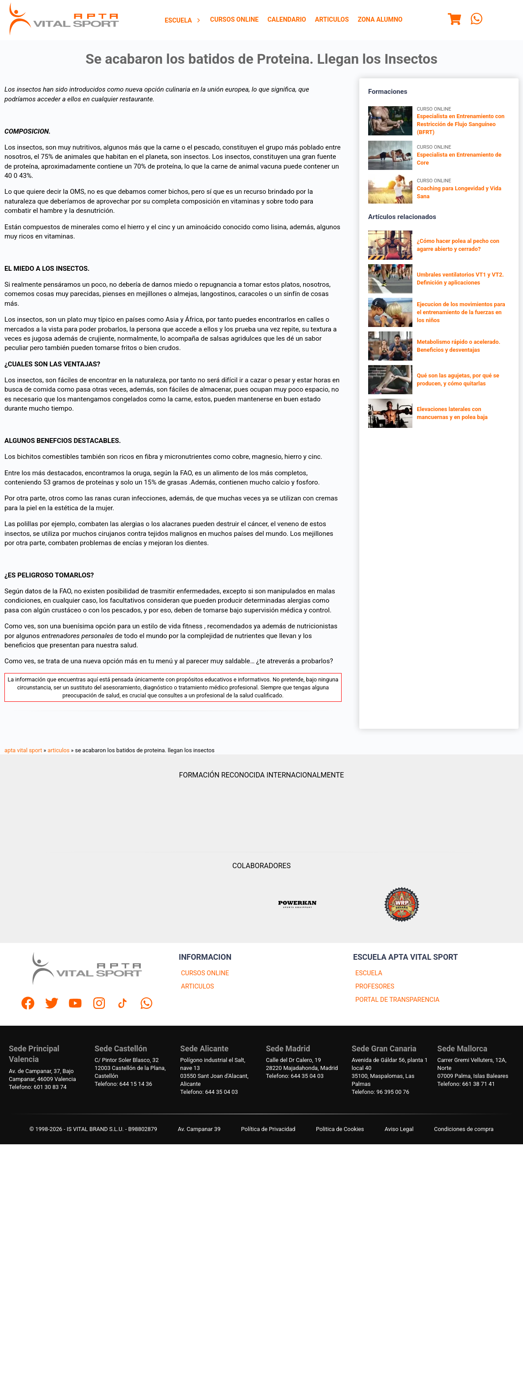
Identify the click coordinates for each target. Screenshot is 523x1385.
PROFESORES (374, 986)
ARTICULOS (197, 986)
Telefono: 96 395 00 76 (380, 1092)
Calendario (286, 19)
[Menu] (454, 20)
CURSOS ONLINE (205, 973)
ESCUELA (368, 973)
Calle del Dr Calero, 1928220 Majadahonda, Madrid (302, 1064)
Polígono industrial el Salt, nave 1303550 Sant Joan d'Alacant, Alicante (214, 1072)
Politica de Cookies (340, 1129)
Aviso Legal (399, 1129)
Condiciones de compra (463, 1129)
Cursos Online (234, 19)
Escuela (183, 20)
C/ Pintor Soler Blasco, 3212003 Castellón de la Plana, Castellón (130, 1068)
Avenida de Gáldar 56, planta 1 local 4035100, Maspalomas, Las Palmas (390, 1072)
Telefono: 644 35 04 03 (209, 1092)
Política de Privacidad (268, 1129)
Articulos (332, 19)
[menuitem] (183, 20)
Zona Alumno (380, 19)
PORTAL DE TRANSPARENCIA (397, 1000)
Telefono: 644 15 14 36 (123, 1084)
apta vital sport (23, 750)
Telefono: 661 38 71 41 (466, 1084)
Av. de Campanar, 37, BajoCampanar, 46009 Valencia (42, 1075)
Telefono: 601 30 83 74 (37, 1087)
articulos (59, 750)
